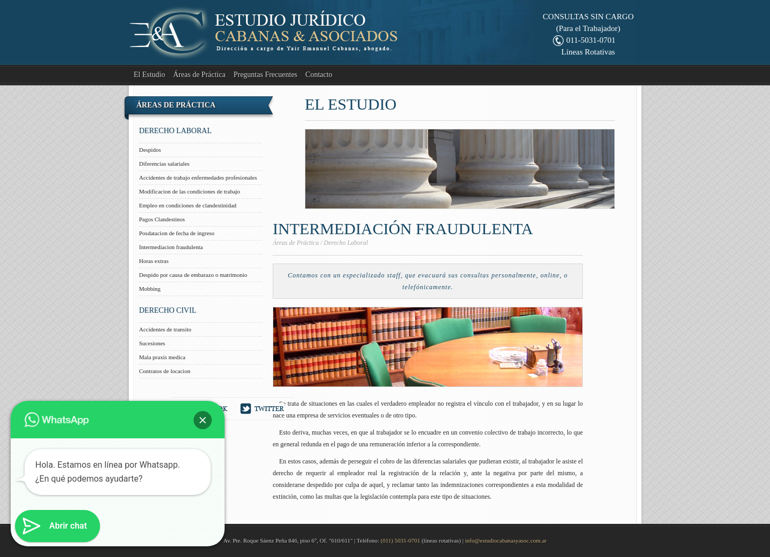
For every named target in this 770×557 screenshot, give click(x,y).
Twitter (262, 408)
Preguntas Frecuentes (265, 75)
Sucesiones (152, 343)
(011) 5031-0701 (400, 540)
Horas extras (153, 261)
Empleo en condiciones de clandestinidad (187, 205)
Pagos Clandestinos (162, 219)
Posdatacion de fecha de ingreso (176, 233)
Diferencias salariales (164, 163)
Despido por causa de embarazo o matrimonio (193, 275)
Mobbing (149, 288)
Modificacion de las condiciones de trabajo (189, 191)
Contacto (319, 75)
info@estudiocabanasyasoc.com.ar (505, 540)
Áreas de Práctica (199, 75)
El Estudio (149, 75)
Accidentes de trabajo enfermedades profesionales (198, 177)
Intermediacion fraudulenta (171, 247)
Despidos (150, 149)
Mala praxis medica (162, 357)
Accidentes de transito (165, 329)
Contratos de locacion (164, 371)
